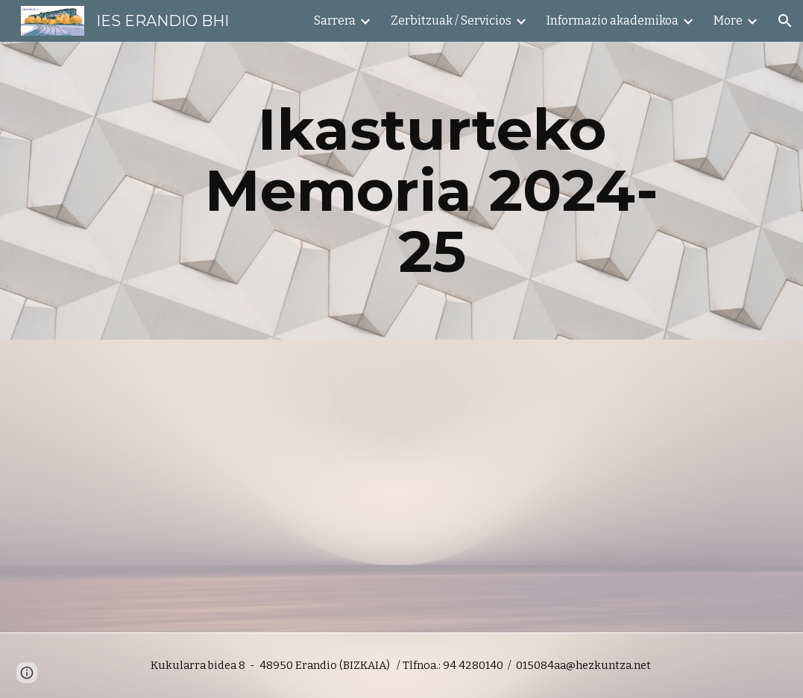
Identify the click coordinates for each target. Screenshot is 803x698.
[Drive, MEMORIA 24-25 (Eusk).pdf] (218, 486)
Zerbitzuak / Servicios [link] (451, 20)
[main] (432, 190)
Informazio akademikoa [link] (612, 20)
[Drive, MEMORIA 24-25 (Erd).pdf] (584, 486)
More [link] (728, 20)
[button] (785, 21)
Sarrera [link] (335, 20)
